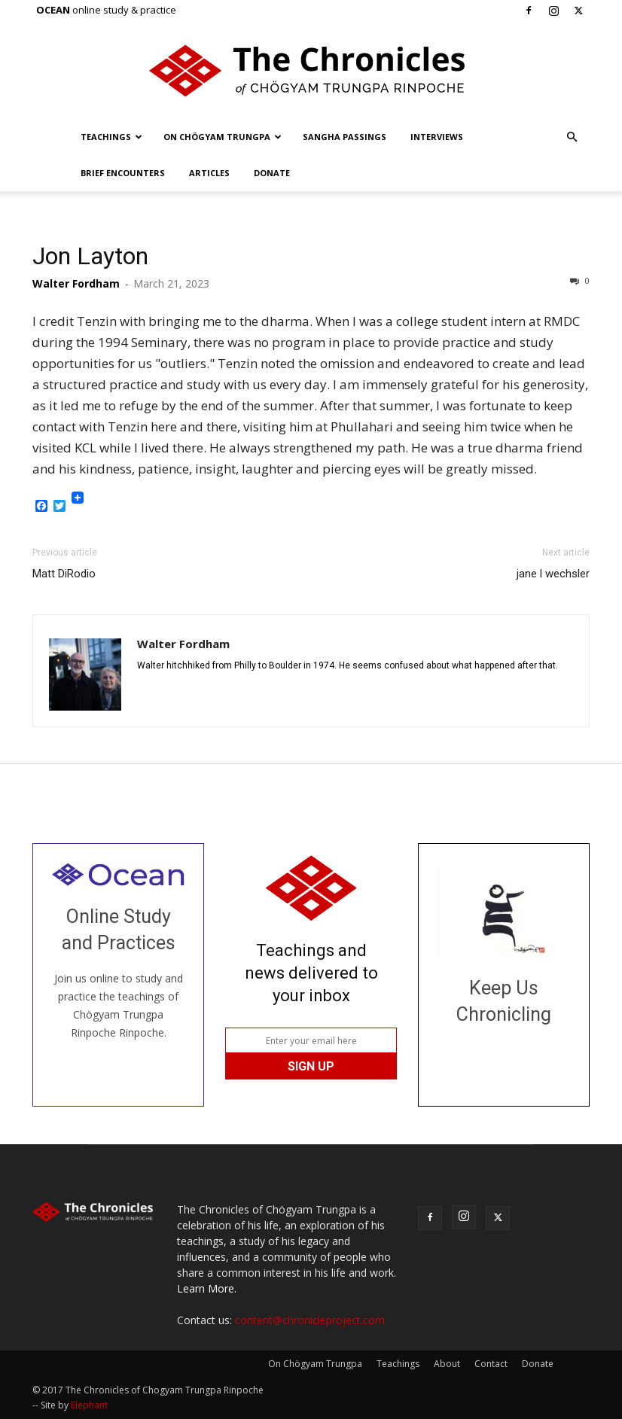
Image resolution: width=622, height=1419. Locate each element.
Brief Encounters (123, 172)
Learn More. (206, 1288)
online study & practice (106, 10)
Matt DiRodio (64, 573)
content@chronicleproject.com (310, 1320)
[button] (571, 137)
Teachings (111, 136)
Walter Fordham (76, 283)
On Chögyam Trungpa (222, 136)
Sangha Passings (344, 136)
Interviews (436, 136)
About (447, 1363)
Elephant (89, 1405)
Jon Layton (90, 256)
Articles (209, 172)
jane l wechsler (553, 573)
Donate (272, 172)
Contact (491, 1363)
